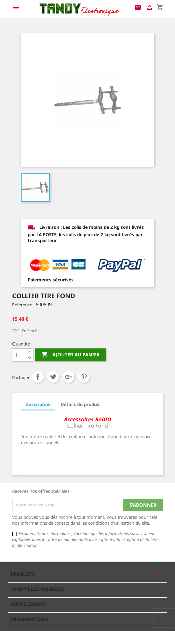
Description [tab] (38, 404)
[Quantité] (19, 354)
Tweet (53, 377)
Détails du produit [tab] (80, 404)
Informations (29, 619)
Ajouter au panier (70, 355)
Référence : (23, 304)
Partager (38, 377)
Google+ (68, 377)
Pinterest (84, 377)
